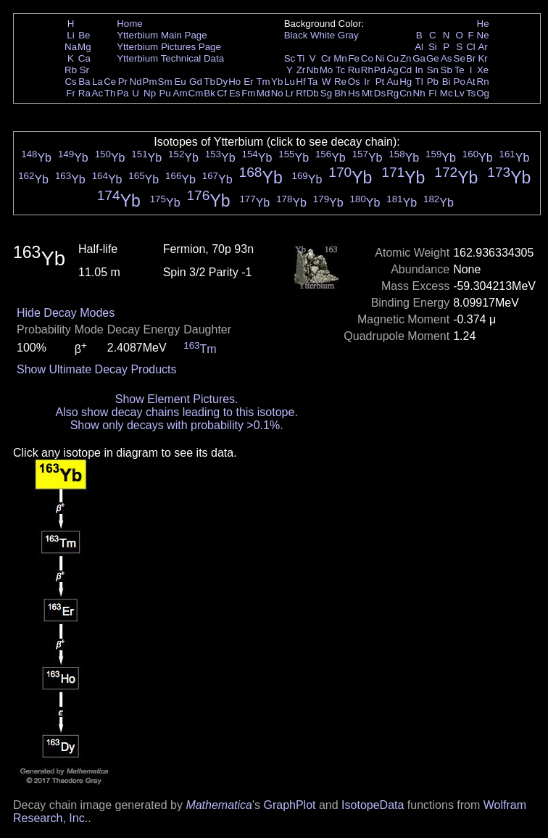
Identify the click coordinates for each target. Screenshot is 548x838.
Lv (459, 93)
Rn (483, 81)
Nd (136, 81)
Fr (70, 93)
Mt (367, 93)
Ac (98, 93)
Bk (209, 93)
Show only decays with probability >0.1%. (176, 425)
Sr (84, 70)
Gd (195, 81)
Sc (290, 58)
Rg (392, 93)
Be (84, 35)
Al (419, 46)
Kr (482, 58)
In (419, 70)
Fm (248, 93)
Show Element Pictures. (176, 399)
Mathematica (219, 805)
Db (313, 93)
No (277, 93)
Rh (367, 70)
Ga (418, 58)
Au (392, 81)
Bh (340, 93)
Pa (122, 93)
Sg (326, 93)
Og (482, 93)
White (322, 35)
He (483, 23)
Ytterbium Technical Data (170, 58)
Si (432, 46)
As (446, 58)
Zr (301, 70)
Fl (432, 93)
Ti (301, 58)
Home (130, 23)
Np (150, 93)
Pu (164, 93)
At (471, 81)
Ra (84, 93)
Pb (433, 81)
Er (248, 81)
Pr (123, 81)
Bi (446, 81)
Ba (84, 81)
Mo (326, 70)
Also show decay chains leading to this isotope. (176, 412)
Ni (380, 58)
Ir (367, 81)
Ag (392, 70)
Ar (482, 46)
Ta (312, 81)
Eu (180, 81)
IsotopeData (372, 805)
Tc (340, 70)
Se (459, 58)
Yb (277, 81)
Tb (209, 81)
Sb (446, 70)
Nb (313, 70)
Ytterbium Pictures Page (169, 46)
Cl (471, 46)
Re (340, 81)
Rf (300, 93)
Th (110, 93)
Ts (471, 93)
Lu (289, 81)
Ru (354, 70)
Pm (150, 81)
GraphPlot (289, 805)
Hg (405, 81)
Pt (380, 81)
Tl (419, 81)
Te (459, 70)
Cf (221, 93)
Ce (110, 81)
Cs (70, 81)
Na (71, 46)
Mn (340, 58)
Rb (71, 70)
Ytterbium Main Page (162, 35)
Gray (348, 35)
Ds (380, 93)
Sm (165, 81)
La (97, 81)
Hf (300, 81)
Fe (354, 58)
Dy (222, 81)
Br (471, 58)
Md (263, 93)
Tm (263, 81)
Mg (84, 46)
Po (459, 81)
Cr (326, 58)
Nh (419, 93)
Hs (354, 93)
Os (354, 81)
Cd (405, 70)
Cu (392, 58)
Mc (446, 93)
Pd (380, 70)
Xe (483, 70)
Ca (84, 58)
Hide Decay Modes (66, 313)
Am (180, 93)
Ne (483, 35)
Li (70, 35)
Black (296, 35)
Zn (406, 58)
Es (235, 93)
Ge (432, 58)
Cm (196, 93)
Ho (234, 81)
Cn (405, 93)
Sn (433, 70)
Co (367, 58)
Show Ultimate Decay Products (97, 369)
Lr (290, 93)
